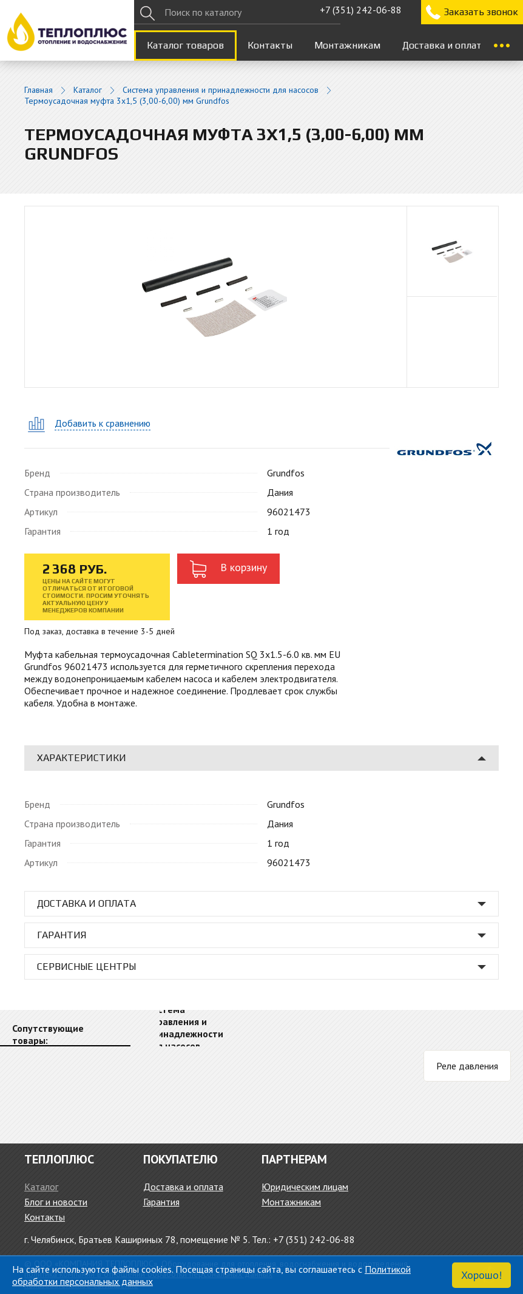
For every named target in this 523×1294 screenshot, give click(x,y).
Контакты (270, 45)
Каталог (87, 90)
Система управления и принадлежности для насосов (221, 90)
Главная (38, 90)
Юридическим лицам (305, 1187)
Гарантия (161, 1202)
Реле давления (467, 1066)
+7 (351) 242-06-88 (361, 10)
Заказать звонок (481, 12)
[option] (452, 251)
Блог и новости (55, 1202)
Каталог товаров (185, 45)
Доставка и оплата (444, 45)
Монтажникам (347, 45)
